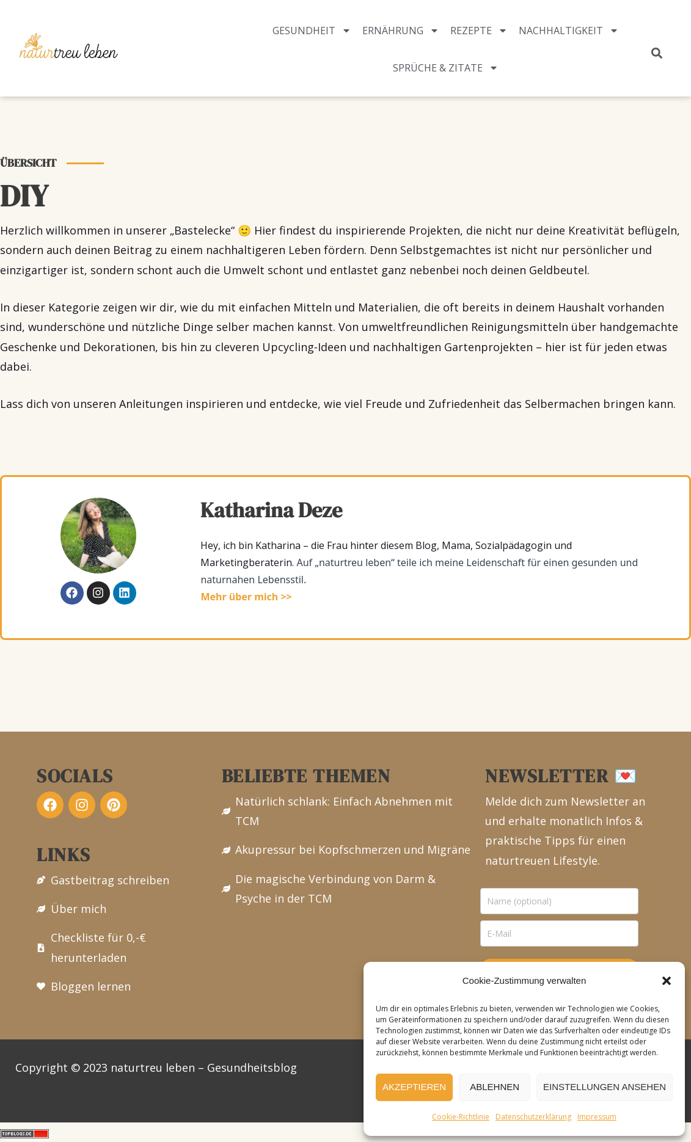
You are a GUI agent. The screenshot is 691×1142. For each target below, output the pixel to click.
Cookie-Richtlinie (460, 1116)
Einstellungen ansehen (604, 1087)
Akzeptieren (414, 1087)
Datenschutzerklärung (533, 1116)
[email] (559, 933)
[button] (666, 981)
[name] (559, 901)
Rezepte (479, 31)
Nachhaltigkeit (569, 31)
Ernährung (400, 31)
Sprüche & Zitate (446, 68)
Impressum (596, 1116)
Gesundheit (311, 31)
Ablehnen (494, 1087)
